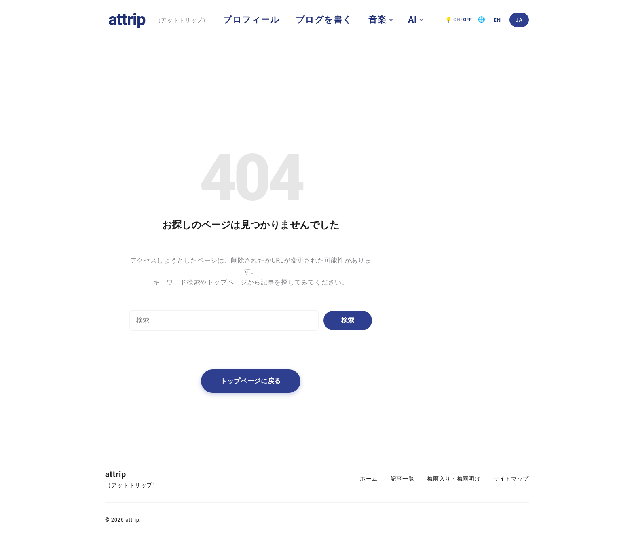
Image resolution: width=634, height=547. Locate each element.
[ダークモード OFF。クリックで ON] (459, 19)
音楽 (377, 20)
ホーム (369, 478)
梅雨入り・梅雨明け (453, 478)
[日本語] (519, 20)
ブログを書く (324, 20)
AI (412, 20)
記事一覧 (402, 478)
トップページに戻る (250, 381)
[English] (497, 20)
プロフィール (251, 20)
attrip (127, 19)
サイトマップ (511, 478)
